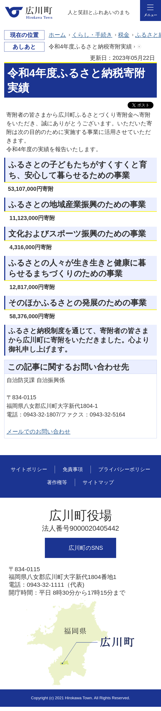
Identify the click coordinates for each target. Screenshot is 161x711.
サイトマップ (98, 482)
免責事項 (73, 469)
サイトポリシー (29, 469)
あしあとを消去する (143, 46)
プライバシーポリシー (124, 469)
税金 (123, 34)
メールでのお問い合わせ (38, 431)
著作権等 (57, 482)
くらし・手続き (92, 34)
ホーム (57, 34)
